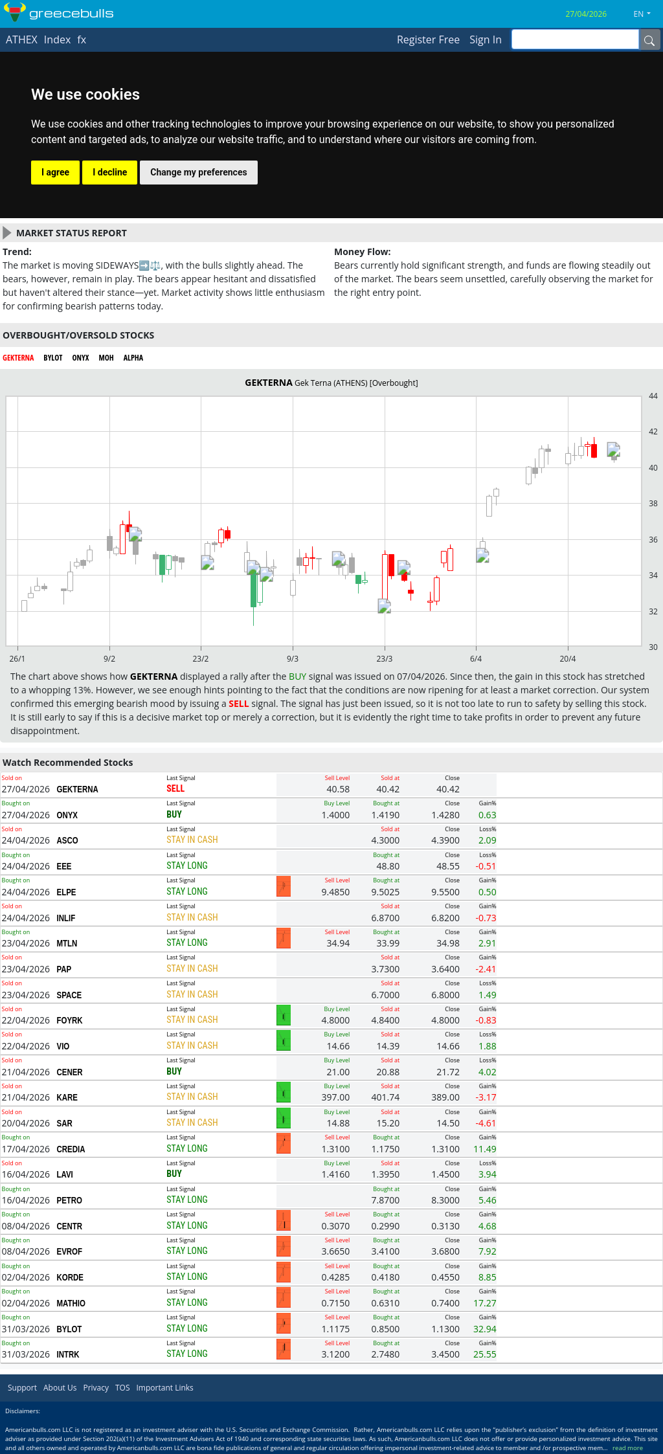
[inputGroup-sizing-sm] (575, 39)
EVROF (69, 1251)
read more (627, 1448)
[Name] (649, 39)
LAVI (64, 1174)
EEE (63, 866)
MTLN (66, 943)
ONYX (67, 815)
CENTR (69, 1226)
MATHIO (70, 1303)
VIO (62, 1046)
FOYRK (69, 1020)
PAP (63, 969)
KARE (67, 1097)
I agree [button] (55, 172)
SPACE (69, 995)
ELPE (66, 892)
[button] (647, 14)
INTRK (67, 1354)
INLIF (65, 918)
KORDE (69, 1277)
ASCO (67, 840)
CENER (69, 1072)
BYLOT (69, 1329)
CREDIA (70, 1149)
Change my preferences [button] (198, 172)
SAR (64, 1123)
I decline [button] (110, 172)
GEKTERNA (77, 789)
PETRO (69, 1200)
